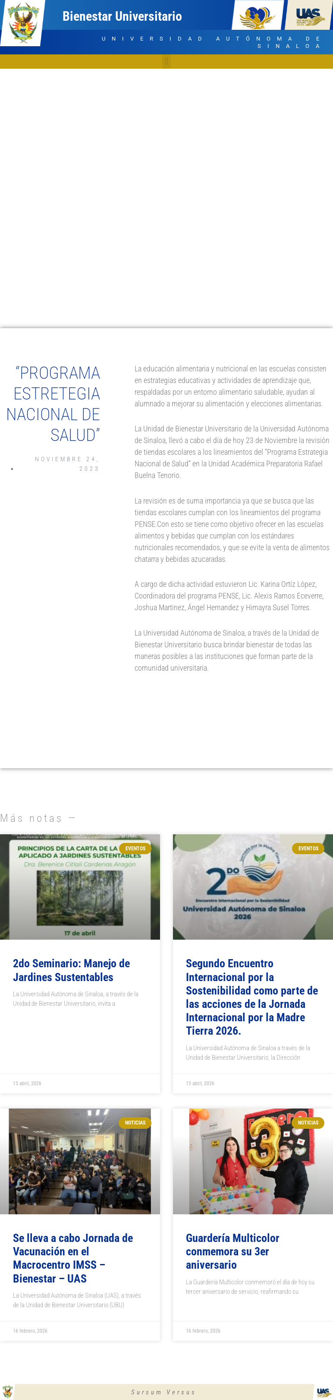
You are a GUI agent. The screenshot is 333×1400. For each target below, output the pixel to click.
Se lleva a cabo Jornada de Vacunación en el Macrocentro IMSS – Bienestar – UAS (73, 1258)
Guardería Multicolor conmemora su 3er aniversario (233, 1251)
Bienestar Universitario (122, 16)
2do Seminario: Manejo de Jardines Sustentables (71, 970)
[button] (166, 61)
